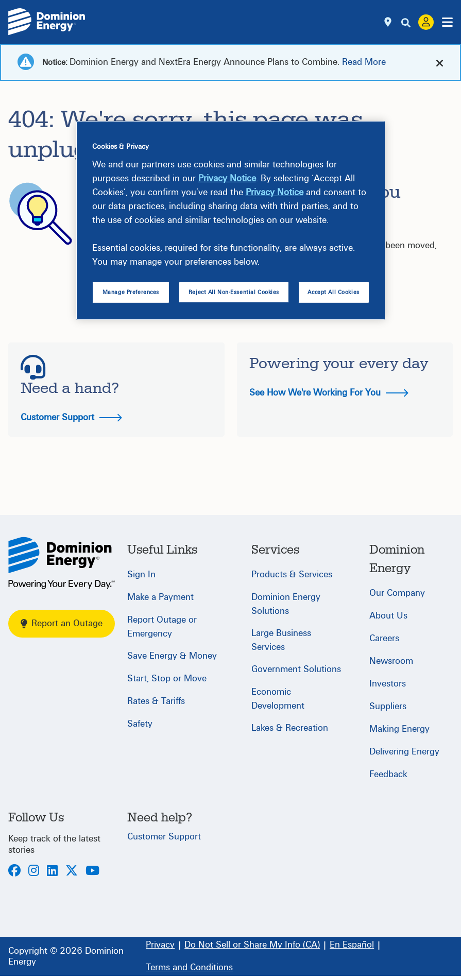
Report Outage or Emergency (162, 626)
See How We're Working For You (328, 392)
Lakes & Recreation (289, 728)
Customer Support (71, 417)
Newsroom (391, 661)
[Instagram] (33, 871)
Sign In (141, 574)
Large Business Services (281, 640)
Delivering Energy (404, 751)
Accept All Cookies (333, 292)
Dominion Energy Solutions (285, 604)
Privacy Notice (227, 178)
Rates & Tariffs (156, 701)
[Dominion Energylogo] (47, 22)
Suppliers (387, 706)
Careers (384, 638)
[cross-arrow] (439, 63)
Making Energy (399, 729)
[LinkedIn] (52, 871)
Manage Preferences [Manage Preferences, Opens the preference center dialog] (131, 292)
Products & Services (291, 574)
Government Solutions (296, 669)
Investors (387, 683)
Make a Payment (160, 597)
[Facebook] (14, 871)
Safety (139, 723)
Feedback (388, 774)
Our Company (397, 593)
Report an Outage (62, 623)
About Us (388, 615)
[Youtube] (92, 871)
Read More (364, 62)
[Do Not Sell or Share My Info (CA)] (252, 945)
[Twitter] (71, 871)
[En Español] (352, 945)
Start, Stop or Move (167, 678)
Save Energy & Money (172, 655)
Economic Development (277, 698)
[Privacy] (160, 945)
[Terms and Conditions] (189, 967)
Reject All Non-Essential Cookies (234, 292)
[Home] (61, 563)
